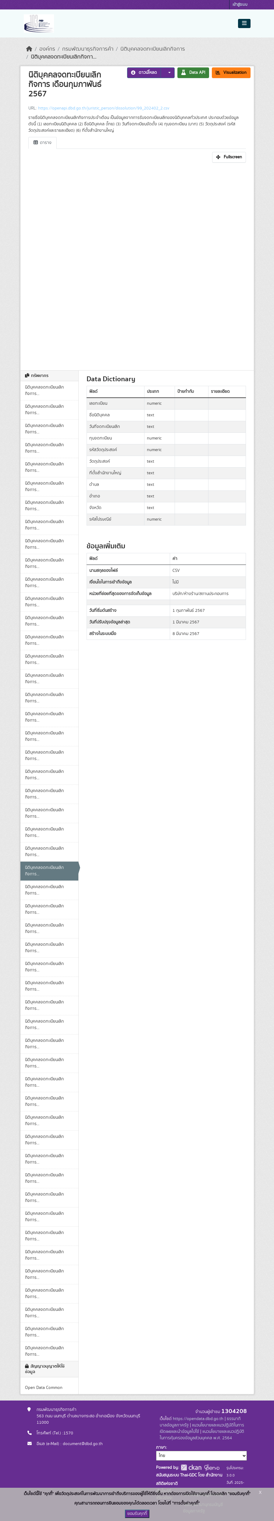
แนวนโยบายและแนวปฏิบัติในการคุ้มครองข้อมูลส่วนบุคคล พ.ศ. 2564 (202, 1435)
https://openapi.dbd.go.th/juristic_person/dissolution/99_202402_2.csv (103, 108)
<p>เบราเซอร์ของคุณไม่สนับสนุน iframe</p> (137, 265)
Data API (193, 73)
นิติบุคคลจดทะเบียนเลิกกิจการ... (44, 390)
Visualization (231, 73)
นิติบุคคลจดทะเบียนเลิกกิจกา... (63, 57)
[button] (168, 72)
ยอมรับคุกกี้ (137, 1514)
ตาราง (43, 143)
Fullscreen (229, 157)
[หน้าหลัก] (29, 49)
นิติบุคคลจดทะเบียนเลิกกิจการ (152, 49)
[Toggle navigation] (244, 23)
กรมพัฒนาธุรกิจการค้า (87, 49)
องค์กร (47, 49)
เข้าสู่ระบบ (240, 5)
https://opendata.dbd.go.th (198, 1419)
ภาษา (161, 1447)
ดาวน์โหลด (144, 73)
